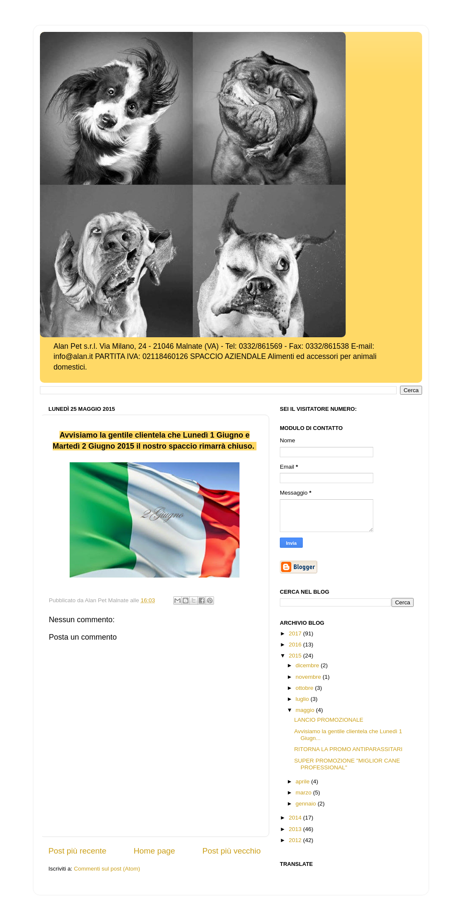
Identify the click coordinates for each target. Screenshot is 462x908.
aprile (303, 781)
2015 (296, 655)
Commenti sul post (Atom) (107, 868)
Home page (154, 850)
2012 (296, 840)
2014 (296, 817)
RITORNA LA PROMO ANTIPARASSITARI (348, 749)
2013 (296, 829)
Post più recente (77, 850)
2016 (296, 644)
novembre (309, 677)
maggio (306, 710)
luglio (303, 699)
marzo (304, 792)
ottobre (305, 688)
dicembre (308, 665)
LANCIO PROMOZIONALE (328, 720)
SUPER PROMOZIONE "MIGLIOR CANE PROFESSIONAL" (347, 764)
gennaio (307, 803)
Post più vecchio (231, 850)
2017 (296, 633)
